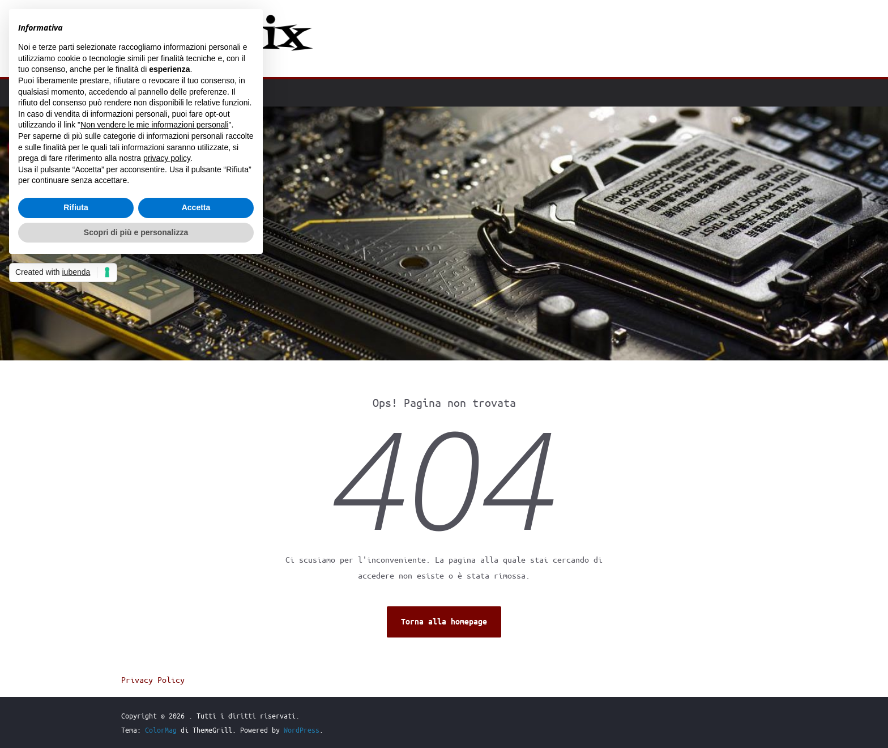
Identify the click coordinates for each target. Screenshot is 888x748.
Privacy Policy (153, 679)
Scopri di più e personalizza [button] (136, 232)
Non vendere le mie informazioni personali (154, 124)
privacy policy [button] (166, 158)
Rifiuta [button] (75, 207)
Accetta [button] (196, 207)
